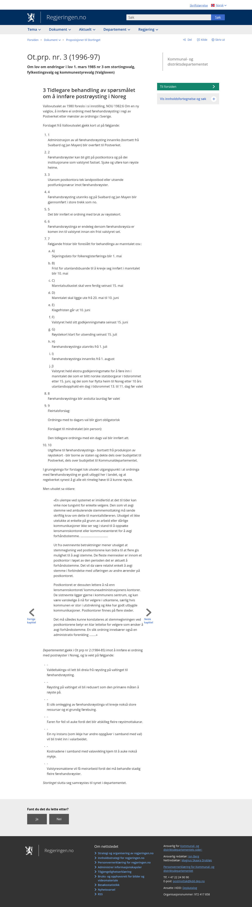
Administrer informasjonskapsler (120, 867)
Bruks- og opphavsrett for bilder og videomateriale (121, 878)
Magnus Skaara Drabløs (197, 860)
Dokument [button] (58, 29)
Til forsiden (168, 86)
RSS (100, 894)
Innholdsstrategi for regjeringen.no (121, 858)
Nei (59, 819)
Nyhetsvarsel (106, 889)
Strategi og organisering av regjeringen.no (126, 853)
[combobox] (168, 17)
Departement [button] (115, 29)
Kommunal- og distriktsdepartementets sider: (182, 848)
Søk (218, 17)
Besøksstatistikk (109, 885)
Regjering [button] (146, 29)
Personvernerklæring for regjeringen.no (124, 862)
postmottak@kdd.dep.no (189, 881)
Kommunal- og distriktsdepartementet (188, 61)
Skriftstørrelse (199, 5)
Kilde (203, 40)
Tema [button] (33, 29)
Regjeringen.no (63, 17)
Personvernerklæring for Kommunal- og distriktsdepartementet (188, 869)
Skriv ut (220, 40)
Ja (37, 819)
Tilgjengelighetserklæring (114, 872)
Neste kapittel (148, 621)
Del (189, 40)
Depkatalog (190, 888)
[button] (52, 40)
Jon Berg (193, 856)
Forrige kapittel (31, 621)
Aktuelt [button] (86, 29)
